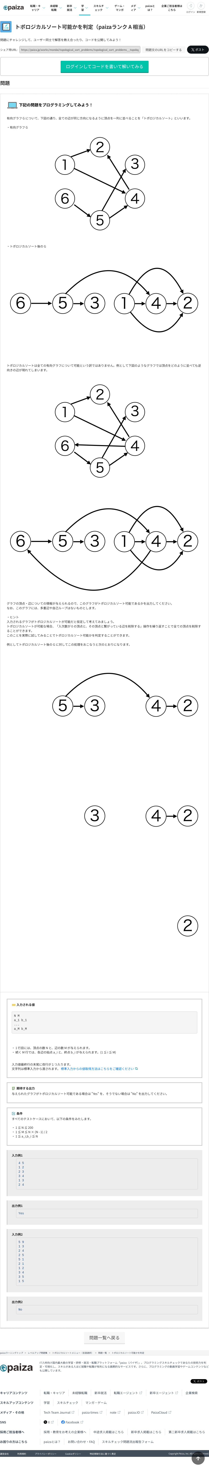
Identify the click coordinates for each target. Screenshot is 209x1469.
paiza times (90, 1412)
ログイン (190, 11)
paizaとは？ (150, 8)
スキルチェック (67, 1402)
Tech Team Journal (57, 1412)
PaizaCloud (159, 1412)
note (113, 1412)
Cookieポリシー (73, 1453)
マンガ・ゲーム (96, 1402)
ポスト (197, 49)
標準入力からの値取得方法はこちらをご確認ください (97, 1068)
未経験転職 (79, 1393)
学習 (47, 1402)
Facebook (70, 1422)
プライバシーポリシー (45, 1453)
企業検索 (192, 1393)
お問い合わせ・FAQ (81, 1441)
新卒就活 (101, 1393)
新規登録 (201, 11)
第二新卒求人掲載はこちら (187, 1432)
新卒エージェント (162, 1393)
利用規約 (21, 1453)
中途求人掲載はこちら (108, 1432)
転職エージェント (126, 1393)
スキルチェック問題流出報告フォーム (128, 1441)
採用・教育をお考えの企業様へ (65, 1432)
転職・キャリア (54, 1393)
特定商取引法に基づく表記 (103, 1453)
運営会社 (4, 1453)
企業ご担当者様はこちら (171, 8)
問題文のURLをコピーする (164, 50)
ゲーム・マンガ (119, 8)
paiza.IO (134, 1412)
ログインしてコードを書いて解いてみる (104, 66)
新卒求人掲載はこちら (146, 1432)
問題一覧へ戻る (104, 1337)
